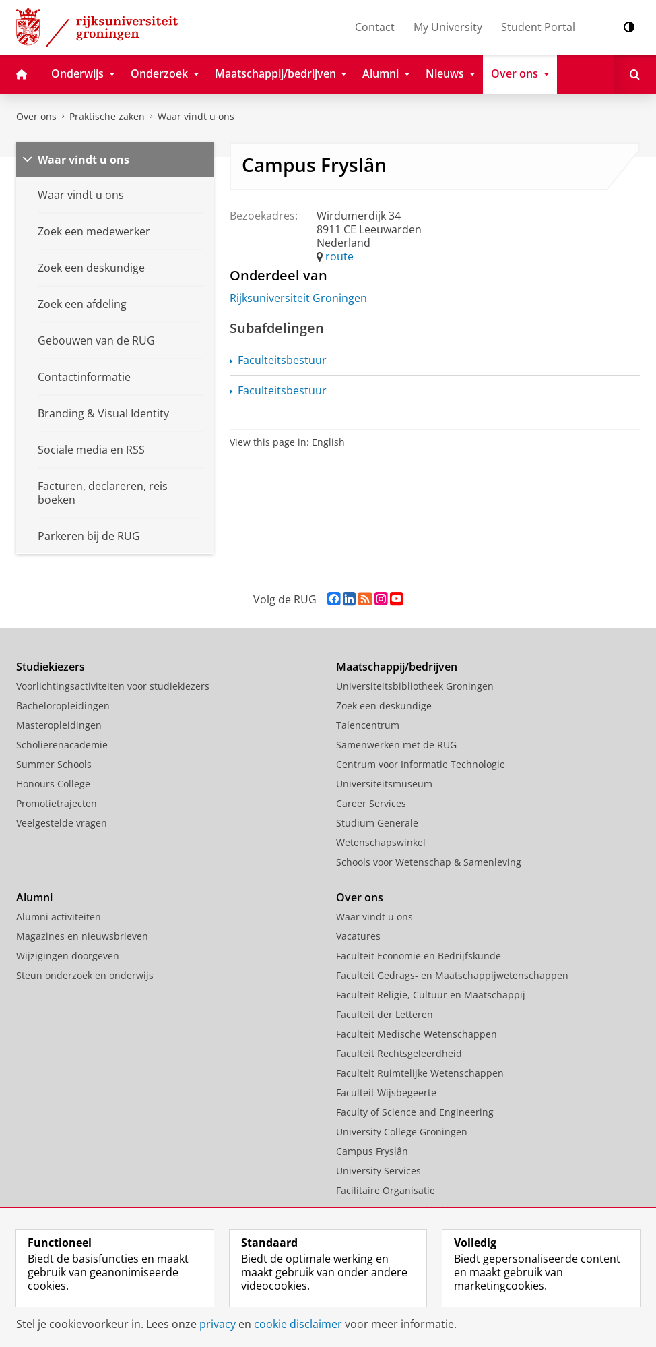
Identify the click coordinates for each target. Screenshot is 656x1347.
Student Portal (538, 27)
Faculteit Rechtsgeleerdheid (399, 1053)
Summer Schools (54, 764)
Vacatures (358, 936)
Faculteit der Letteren (384, 1014)
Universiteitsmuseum (384, 783)
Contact (375, 27)
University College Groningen (401, 1131)
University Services (378, 1170)
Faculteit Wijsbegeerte (386, 1092)
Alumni (34, 897)
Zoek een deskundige (384, 705)
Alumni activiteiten (58, 916)
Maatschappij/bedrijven (396, 667)
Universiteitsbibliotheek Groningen (415, 686)
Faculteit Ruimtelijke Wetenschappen (420, 1073)
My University (448, 27)
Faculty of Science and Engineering (415, 1112)
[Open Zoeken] (635, 74)
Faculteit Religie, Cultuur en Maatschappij (430, 994)
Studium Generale (377, 822)
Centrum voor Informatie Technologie (420, 764)
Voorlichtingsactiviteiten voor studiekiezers (112, 686)
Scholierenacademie (62, 744)
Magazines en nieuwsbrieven (82, 936)
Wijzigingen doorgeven (67, 955)
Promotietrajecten (56, 803)
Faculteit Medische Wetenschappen (416, 1033)
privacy (217, 1324)
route (339, 256)
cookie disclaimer (298, 1324)
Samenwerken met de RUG (396, 744)
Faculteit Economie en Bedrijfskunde (418, 955)
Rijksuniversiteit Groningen (298, 298)
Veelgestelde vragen (61, 822)
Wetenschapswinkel (381, 842)
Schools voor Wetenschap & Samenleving (428, 862)
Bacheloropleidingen (63, 705)
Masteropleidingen (59, 725)
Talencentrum (367, 725)
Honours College (53, 783)
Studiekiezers (50, 667)
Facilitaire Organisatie (385, 1190)
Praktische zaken (107, 116)
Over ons (36, 116)
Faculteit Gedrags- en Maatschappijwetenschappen (452, 975)
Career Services (371, 803)
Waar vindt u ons (196, 116)
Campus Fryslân (372, 1151)
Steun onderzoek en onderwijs (85, 975)
